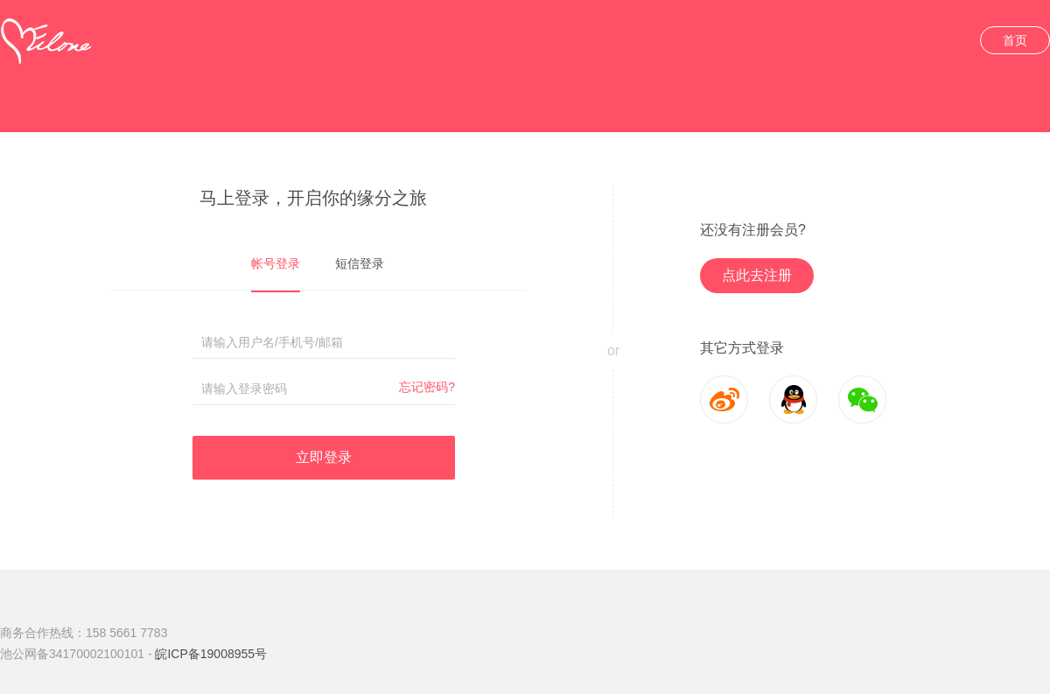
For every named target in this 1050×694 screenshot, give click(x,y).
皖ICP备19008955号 (211, 654)
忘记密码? (427, 387)
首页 (1015, 40)
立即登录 (324, 457)
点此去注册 (757, 275)
